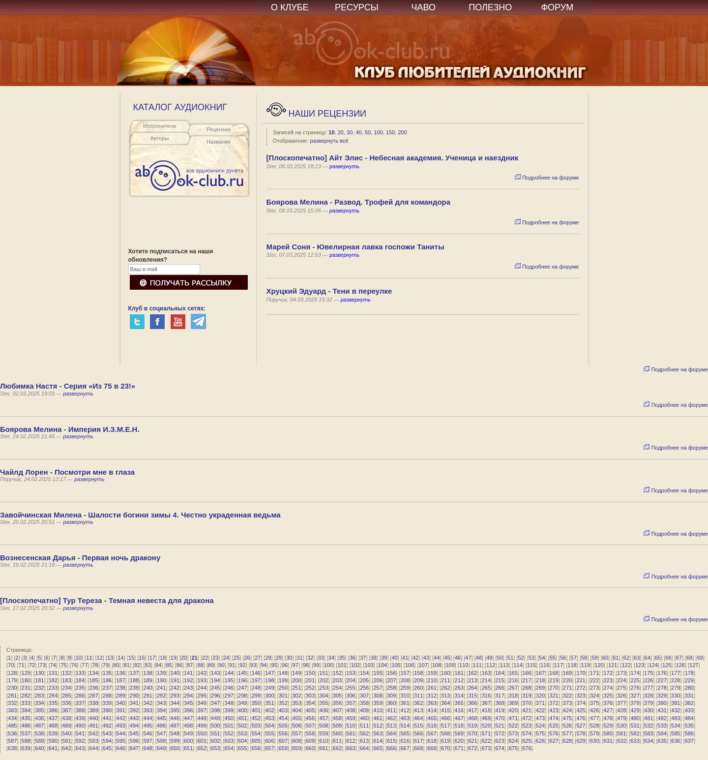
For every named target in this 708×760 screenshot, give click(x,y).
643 (80, 748)
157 (404, 673)
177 (675, 673)
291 (147, 696)
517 (445, 726)
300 (269, 696)
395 (174, 710)
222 (594, 680)
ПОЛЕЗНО (490, 7)
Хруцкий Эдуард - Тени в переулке (329, 291)
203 (337, 680)
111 (477, 665)
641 (53, 748)
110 (463, 665)
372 (553, 703)
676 (526, 748)
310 (404, 696)
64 (647, 658)
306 (350, 696)
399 (229, 710)
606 (269, 741)
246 (229, 688)
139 (161, 673)
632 (621, 741)
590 (53, 741)
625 (526, 741)
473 (540, 718)
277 (648, 688)
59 (594, 658)
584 (662, 733)
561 (350, 733)
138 (147, 673)
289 (120, 696)
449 (215, 718)
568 (445, 733)
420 (513, 710)
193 (202, 680)
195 (229, 680)
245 (215, 688)
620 (459, 741)
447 (188, 718)
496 (161, 726)
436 (39, 718)
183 (66, 680)
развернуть (344, 166)
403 (283, 710)
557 (296, 733)
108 (436, 665)
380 (662, 703)
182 (53, 680)
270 (553, 688)
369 (513, 703)
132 (66, 673)
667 (404, 748)
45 (447, 658)
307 (364, 696)
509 (337, 726)
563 (377, 733)
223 (607, 680)
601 (202, 741)
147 (269, 673)
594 (107, 741)
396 (188, 710)
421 (526, 710)
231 (26, 688)
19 (174, 658)
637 (689, 741)
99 (316, 665)
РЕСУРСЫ (357, 7)
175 (648, 673)
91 (232, 665)
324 (594, 696)
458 (337, 718)
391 (120, 710)
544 (120, 733)
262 (445, 688)
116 (544, 665)
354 (310, 703)
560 (337, 733)
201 (310, 680)
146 (256, 673)
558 (310, 733)
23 (215, 658)
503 (256, 726)
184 (80, 680)
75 (63, 665)
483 (675, 718)
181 (39, 680)
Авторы (159, 138)
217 (526, 680)
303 (310, 696)
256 (364, 688)
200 (402, 132)
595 (120, 741)
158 (418, 673)
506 (296, 726)
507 (310, 726)
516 (432, 726)
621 (472, 741)
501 (229, 726)
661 (323, 748)
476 (580, 718)
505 (283, 726)
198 (269, 680)
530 (621, 726)
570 (472, 733)
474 (553, 718)
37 (363, 658)
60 (605, 658)
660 (310, 748)
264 (472, 688)
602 (215, 741)
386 (53, 710)
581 (621, 733)
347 (215, 703)
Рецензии (218, 129)
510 (350, 726)
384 (26, 710)
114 (517, 665)
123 (639, 665)
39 (384, 658)
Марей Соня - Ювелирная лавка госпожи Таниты (355, 247)
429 (635, 710)
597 (147, 741)
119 (585, 665)
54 (542, 658)
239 (134, 688)
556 (283, 733)
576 (553, 733)
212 (459, 680)
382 (689, 703)
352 (283, 703)
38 (374, 658)
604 (242, 741)
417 (472, 710)
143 (215, 673)
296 (215, 696)
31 (300, 658)
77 (85, 665)
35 (342, 658)
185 (93, 680)
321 (553, 696)
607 (283, 741)
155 (377, 673)
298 (242, 696)
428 (621, 710)
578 (580, 733)
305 (337, 696)
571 (486, 733)
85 (169, 665)
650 (174, 748)
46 (458, 658)
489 (66, 726)
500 (215, 726)
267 (513, 688)
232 (39, 688)
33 (321, 658)
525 (553, 726)
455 (296, 718)
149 (296, 673)
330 (675, 696)
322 (567, 696)
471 (513, 718)
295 (202, 696)
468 (472, 718)
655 (242, 748)
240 (147, 688)
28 (268, 658)
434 (12, 718)
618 (432, 741)
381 (675, 703)
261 (432, 688)
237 (107, 688)
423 (553, 710)
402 (269, 710)
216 (513, 680)
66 (668, 658)
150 (390, 132)
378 (635, 703)
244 (202, 688)
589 (39, 741)
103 (368, 665)
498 (188, 726)
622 (486, 741)
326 (621, 696)
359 (377, 703)
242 (174, 688)
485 (12, 726)
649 (161, 748)
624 (513, 741)
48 (479, 658)
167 (540, 673)
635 (662, 741)
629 (580, 741)
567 (432, 733)
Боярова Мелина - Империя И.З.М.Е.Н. (70, 429)
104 (382, 665)
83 (148, 665)
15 (131, 658)
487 (39, 726)
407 (337, 710)
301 (283, 696)
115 (531, 665)
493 (120, 726)
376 (607, 703)
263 (459, 688)
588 (26, 741)
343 (161, 703)
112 (490, 665)
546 (147, 733)
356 (337, 703)
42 (415, 658)
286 (80, 696)
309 (391, 696)
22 (205, 658)
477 (594, 718)
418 (486, 710)
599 (174, 741)
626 (540, 741)
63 (637, 658)
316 (486, 696)
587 (12, 741)
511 (364, 726)
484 (689, 718)
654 (229, 748)
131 (53, 673)
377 (621, 703)
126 (680, 665)
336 (66, 703)
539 (53, 733)
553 (242, 733)
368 (499, 703)
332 (12, 703)
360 (391, 703)
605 (256, 741)
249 (269, 688)
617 (418, 741)
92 (242, 665)
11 (89, 658)
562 (364, 733)
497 (174, 726)
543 (107, 733)
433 (689, 710)
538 (39, 733)
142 (202, 673)
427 (607, 710)
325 (607, 696)
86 (179, 665)
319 (526, 696)
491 (93, 726)
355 (323, 703)
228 (675, 680)
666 (391, 748)
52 (521, 658)
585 (675, 733)
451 (242, 718)
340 (120, 703)
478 (607, 718)
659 (296, 748)
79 (106, 665)
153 (350, 673)
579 (594, 733)
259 (404, 688)
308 (377, 696)
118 (571, 665)
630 (594, 741)
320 (540, 696)
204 (350, 680)
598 (161, 741)
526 (567, 726)
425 (580, 710)
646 (120, 748)
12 (100, 658)
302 (296, 696)
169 (567, 673)
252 (310, 688)
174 (635, 673)
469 (486, 718)
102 (355, 665)
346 (202, 703)
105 (395, 665)
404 (296, 710)
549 (188, 733)
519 (472, 726)
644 (93, 748)
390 (107, 710)
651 (188, 748)
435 (26, 718)
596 (134, 741)
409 (364, 710)
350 (256, 703)
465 (432, 718)
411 (391, 710)
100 (378, 132)
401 (256, 710)
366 (472, 703)
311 (418, 696)
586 (689, 733)
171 (594, 673)
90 (222, 665)
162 (472, 673)
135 (107, 673)
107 (422, 665)
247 (242, 688)
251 (296, 688)
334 (39, 703)
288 (107, 696)
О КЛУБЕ (290, 7)
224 (621, 680)
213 (472, 680)
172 (607, 673)
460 (364, 718)
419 (499, 710)
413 (418, 710)
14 (120, 658)
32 (310, 658)
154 (364, 673)
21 (194, 658)
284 (53, 696)
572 (499, 733)
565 (404, 733)
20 (341, 132)
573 (513, 733)
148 (283, 673)
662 (337, 748)
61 (616, 658)
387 (66, 710)
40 (358, 132)
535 (689, 726)
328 (648, 696)
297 (229, 696)
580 (607, 733)
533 (662, 726)
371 (540, 703)
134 (93, 673)
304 (323, 696)
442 (120, 718)
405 (310, 710)
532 (648, 726)
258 (391, 688)
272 (580, 688)
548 (174, 733)
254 (337, 688)
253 (323, 688)
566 (418, 733)
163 (486, 673)
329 (662, 696)
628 (567, 741)
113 (504, 665)
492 (107, 726)
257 (377, 688)
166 (526, 673)
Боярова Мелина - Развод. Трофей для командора (358, 202)
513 (391, 726)
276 (635, 688)
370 (526, 703)
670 (445, 748)
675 (513, 748)
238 (120, 688)
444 (147, 718)
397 (202, 710)
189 (147, 680)
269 (540, 688)
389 (93, 710)
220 (567, 680)
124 (653, 665)
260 (418, 688)
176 (662, 673)
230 (12, 688)
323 (580, 696)
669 (432, 748)
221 (580, 680)
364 (445, 703)
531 (635, 726)
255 (350, 688)
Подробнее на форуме (547, 178)
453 (269, 718)
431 (662, 710)
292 (161, 696)
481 (648, 718)
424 (567, 710)
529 (607, 726)
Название (218, 142)
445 (161, 718)
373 (567, 703)
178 (689, 673)
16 (142, 658)
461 (377, 718)
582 (635, 733)
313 (445, 696)
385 (39, 710)
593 (93, 741)
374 (580, 703)
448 (202, 718)
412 (404, 710)
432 (675, 710)
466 (445, 718)
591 (66, 741)
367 (486, 703)
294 (188, 696)
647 (134, 748)
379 (648, 703)
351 (269, 703)
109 (450, 665)
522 (513, 726)
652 (202, 748)
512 (377, 726)
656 (256, 748)
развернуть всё (329, 141)
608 (296, 741)
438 (66, 718)
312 (432, 696)
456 (310, 718)
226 (648, 680)
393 (147, 710)
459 (350, 718)
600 (188, 741)
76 (74, 665)
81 (127, 665)
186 (107, 680)
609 (310, 741)
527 (580, 726)
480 (635, 718)
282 (26, 696)
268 (526, 688)
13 (110, 658)
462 (391, 718)
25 (236, 658)
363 (432, 703)
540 (66, 733)
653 (215, 748)
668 (418, 748)
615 (391, 741)
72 (32, 665)
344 (174, 703)
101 (341, 665)
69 (700, 658)
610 (323, 741)
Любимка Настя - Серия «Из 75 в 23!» (67, 386)
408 (350, 710)
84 (158, 665)
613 (364, 741)
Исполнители (159, 126)
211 (445, 680)
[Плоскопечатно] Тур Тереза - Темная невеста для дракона (107, 600)
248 (256, 688)
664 (364, 748)
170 (580, 673)
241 (161, 688)
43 (426, 658)
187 (120, 680)
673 (486, 748)
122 (625, 665)
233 (53, 688)
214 (486, 680)
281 (12, 696)
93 (253, 665)
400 (242, 710)
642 (66, 748)
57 (574, 658)
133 (80, 673)
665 (377, 748)
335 (53, 703)
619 (445, 741)
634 (648, 741)
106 (409, 665)
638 (12, 748)
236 (93, 688)
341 (134, 703)
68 (689, 658)
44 (437, 658)
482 (662, 718)
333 (26, 703)
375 (594, 703)
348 (229, 703)
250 (283, 688)
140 (174, 673)
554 (256, 733)
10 (331, 132)
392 (134, 710)
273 (594, 688)
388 (80, 710)
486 (26, 726)
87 (190, 665)
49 (489, 658)
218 (540, 680)
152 (337, 673)
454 (283, 718)
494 (134, 726)
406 (323, 710)
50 (368, 132)
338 (93, 703)
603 (229, 741)
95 (274, 665)
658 (283, 748)
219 (553, 680)
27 (258, 658)
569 (459, 733)
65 (658, 658)
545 (134, 733)
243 (188, 688)
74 (53, 665)
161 (459, 673)
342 (147, 703)
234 (66, 688)
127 (693, 665)
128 (12, 673)
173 (621, 673)
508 (323, 726)
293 (174, 696)
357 (350, 703)
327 (635, 696)
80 (116, 665)
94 (263, 665)
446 (174, 718)
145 (242, 673)
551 (215, 733)
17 (152, 658)
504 (269, 726)
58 (584, 658)
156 (391, 673)
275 (621, 688)
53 (531, 658)
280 (689, 688)
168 (553, 673)
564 (391, 733)
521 (499, 726)
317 (499, 696)
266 (499, 688)
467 (459, 718)
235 (80, 688)
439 (80, 718)
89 (211, 665)
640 (39, 748)
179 (12, 680)
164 (499, 673)
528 (594, 726)
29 (279, 658)
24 (226, 658)
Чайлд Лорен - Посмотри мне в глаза (67, 472)
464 (418, 718)
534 (675, 726)
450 (229, 718)
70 (11, 665)
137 (134, 673)
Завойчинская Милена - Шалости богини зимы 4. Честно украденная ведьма (140, 515)
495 (147, 726)
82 (137, 665)
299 (256, 696)
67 (679, 658)
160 (445, 673)
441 (107, 718)
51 (510, 658)
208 (404, 680)
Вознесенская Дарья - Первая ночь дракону (80, 557)
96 (285, 665)
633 (635, 741)
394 (161, 710)
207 (391, 680)
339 (107, 703)
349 (242, 703)
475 (567, 718)
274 (607, 688)
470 (499, 718)
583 (648, 733)
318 (513, 696)
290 (134, 696)
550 (202, 733)
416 (459, 710)
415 (445, 710)
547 (161, 733)
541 (80, 733)
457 (323, 718)
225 (635, 680)
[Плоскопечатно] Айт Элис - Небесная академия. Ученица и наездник (392, 157)
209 (418, 680)
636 (675, 741)
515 (418, 726)
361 (404, 703)
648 (147, 748)
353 (296, 703)
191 (174, 680)
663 (350, 748)
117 (558, 665)
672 (472, 748)
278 (662, 688)
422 (540, 710)
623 (499, 741)
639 (26, 748)
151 (323, 673)
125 (666, 665)
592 (80, 741)
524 (540, 726)
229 (689, 680)
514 (404, 726)
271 (567, 688)
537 (26, 733)
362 (418, 703)
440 (93, 718)
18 (163, 658)
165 (513, 673)
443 (134, 718)
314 (459, 696)
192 (188, 680)
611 (337, 741)
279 (675, 688)
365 (459, 703)
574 (526, 733)
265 (486, 688)
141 (188, 673)
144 (229, 673)
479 (621, 718)
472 (526, 718)
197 (256, 680)
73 (42, 665)
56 (563, 658)
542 (93, 733)
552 (229, 733)
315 (472, 696)
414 (432, 710)
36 (352, 658)
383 (12, 710)
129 (26, 673)
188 (134, 680)
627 (553, 741)
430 (648, 710)
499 (202, 726)
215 (499, 680)
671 (459, 748)
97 (295, 665)
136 (120, 673)
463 (404, 718)
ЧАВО (424, 7)
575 (540, 733)
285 (66, 696)
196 (242, 680)
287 (93, 696)
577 (567, 733)
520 (486, 726)
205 (364, 680)
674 (499, 748)
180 (26, 680)
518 (459, 726)
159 (432, 673)
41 (405, 658)
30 (350, 132)
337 (80, 703)
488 (53, 726)
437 (53, 718)
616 (404, 741)
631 (607, 741)
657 (269, 748)
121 (612, 665)
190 (161, 680)
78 (95, 665)
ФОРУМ (557, 7)
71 (21, 665)
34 (331, 658)
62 (626, 658)
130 (39, 673)
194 (215, 680)
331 (689, 696)
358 (364, 703)
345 (188, 703)
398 (215, 710)
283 (39, 696)
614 (377, 741)
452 (256, 718)
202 (323, 680)
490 (80, 726)
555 (269, 733)
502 (242, 726)
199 (283, 680)
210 (432, 680)
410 (377, 710)
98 (306, 665)
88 (201, 665)
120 (598, 665)
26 (247, 658)
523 (526, 726)
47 (468, 658)
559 (323, 733)
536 (12, 733)
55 (553, 658)
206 (377, 680)
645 (107, 748)
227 (662, 680)
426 (594, 710)
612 (350, 741)
